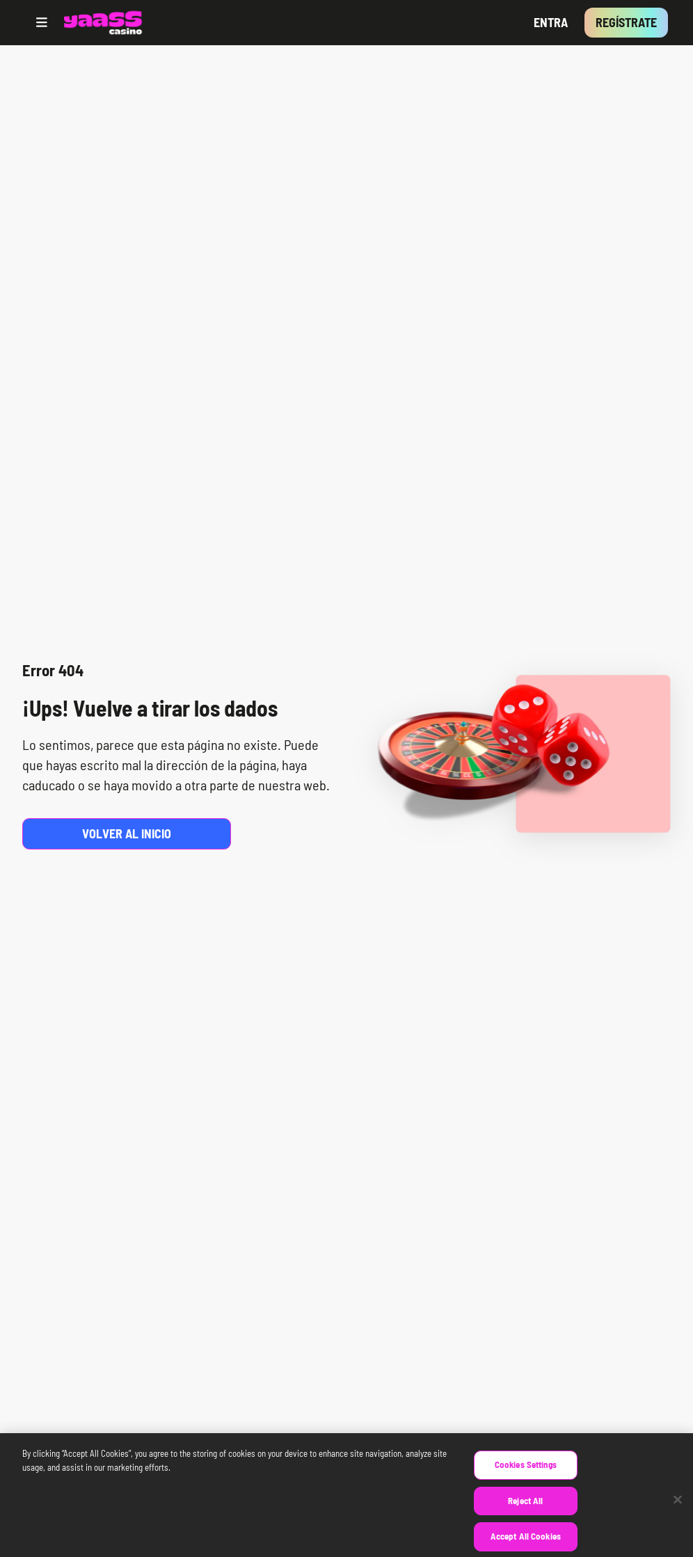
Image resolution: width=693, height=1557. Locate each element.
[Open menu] (41, 23)
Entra (551, 22)
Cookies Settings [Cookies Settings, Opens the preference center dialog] (526, 1474)
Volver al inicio (126, 833)
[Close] (677, 1509)
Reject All (525, 1510)
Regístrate (626, 22)
